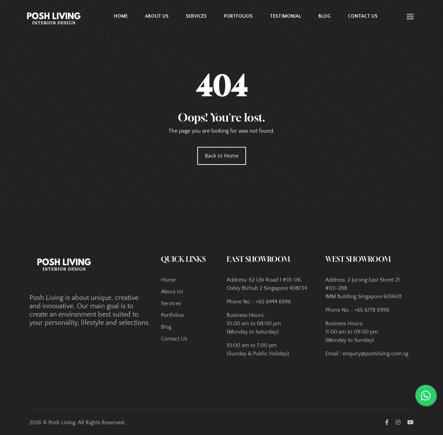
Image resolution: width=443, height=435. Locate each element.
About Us (157, 16)
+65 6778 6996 (371, 310)
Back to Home (221, 156)
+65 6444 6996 (273, 302)
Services (196, 16)
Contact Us (363, 16)
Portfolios (238, 16)
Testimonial (285, 16)
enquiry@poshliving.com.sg (375, 353)
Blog (324, 16)
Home (121, 16)
